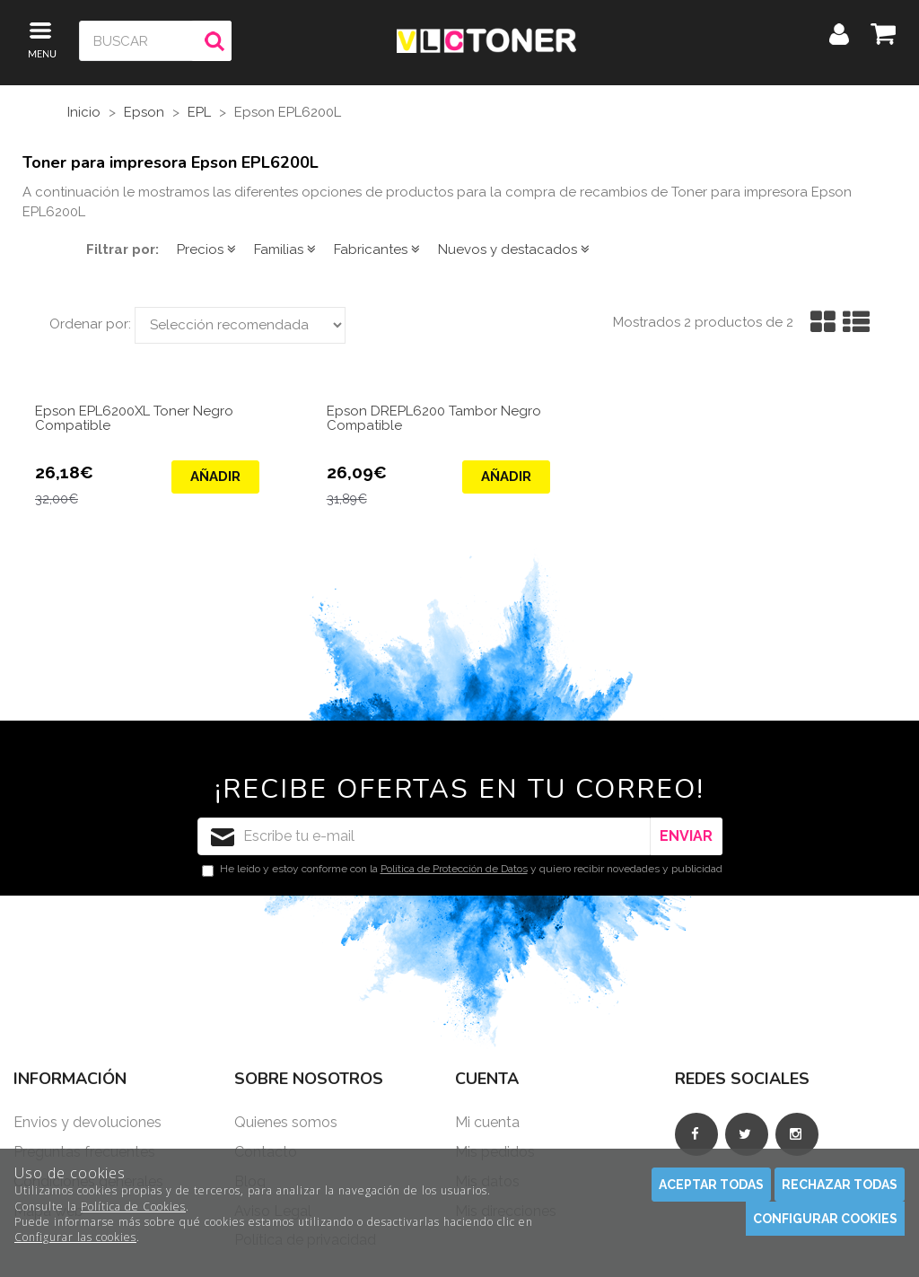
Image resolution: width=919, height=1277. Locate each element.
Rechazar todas (839, 1184)
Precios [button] (206, 249)
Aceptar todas (711, 1184)
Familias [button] (285, 249)
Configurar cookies (825, 1218)
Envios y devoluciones (87, 1122)
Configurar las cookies (75, 1237)
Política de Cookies (133, 1206)
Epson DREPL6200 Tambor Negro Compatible (434, 419)
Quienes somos (285, 1122)
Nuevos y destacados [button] (514, 249)
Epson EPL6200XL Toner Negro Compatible (134, 419)
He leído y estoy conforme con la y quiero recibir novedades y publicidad (462, 869)
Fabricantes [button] (377, 249)
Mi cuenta (487, 1122)
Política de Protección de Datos (454, 868)
